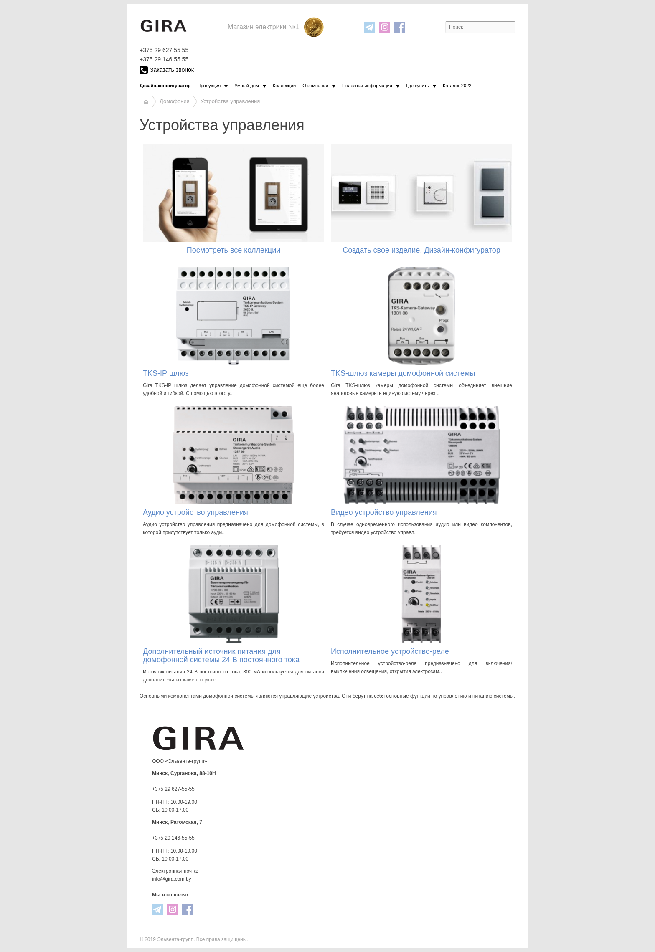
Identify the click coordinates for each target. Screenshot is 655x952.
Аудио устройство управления (195, 512)
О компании (315, 85)
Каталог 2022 (457, 85)
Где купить (417, 85)
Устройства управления (230, 101)
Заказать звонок (167, 70)
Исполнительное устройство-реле (390, 651)
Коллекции (284, 85)
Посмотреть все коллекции (234, 250)
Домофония (175, 101)
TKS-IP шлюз (165, 373)
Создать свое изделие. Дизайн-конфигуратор (421, 250)
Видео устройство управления (384, 512)
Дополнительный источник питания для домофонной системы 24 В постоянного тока (221, 655)
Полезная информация (367, 85)
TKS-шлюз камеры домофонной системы (403, 373)
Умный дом (246, 85)
